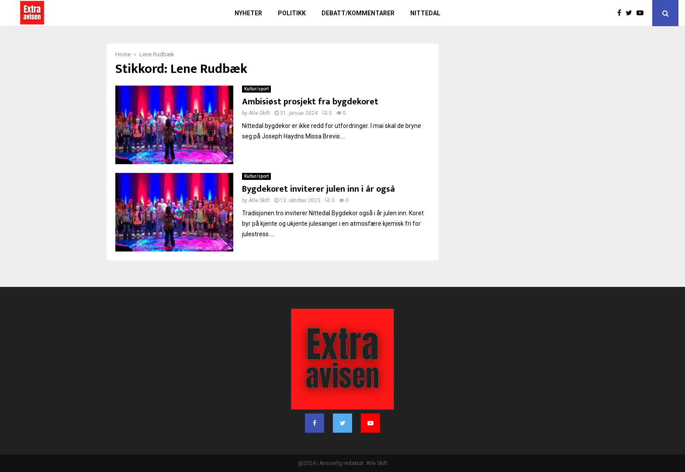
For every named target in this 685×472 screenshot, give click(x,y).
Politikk (292, 13)
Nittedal (425, 13)
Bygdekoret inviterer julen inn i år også (318, 189)
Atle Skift (259, 113)
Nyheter (248, 13)
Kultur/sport (256, 88)
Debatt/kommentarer (358, 13)
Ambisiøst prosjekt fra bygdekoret (310, 101)
